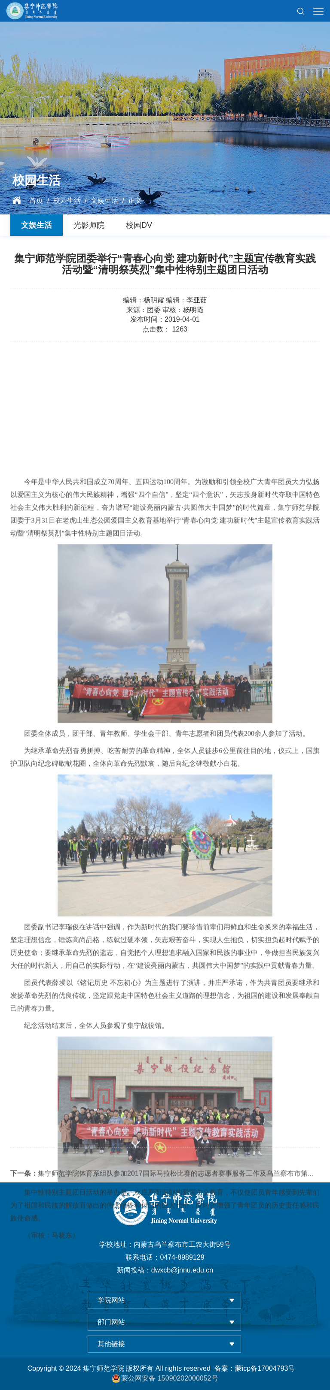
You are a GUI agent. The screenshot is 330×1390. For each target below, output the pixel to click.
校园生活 (67, 201)
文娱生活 (104, 201)
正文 (135, 201)
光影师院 (88, 225)
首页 (36, 201)
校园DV (139, 225)
